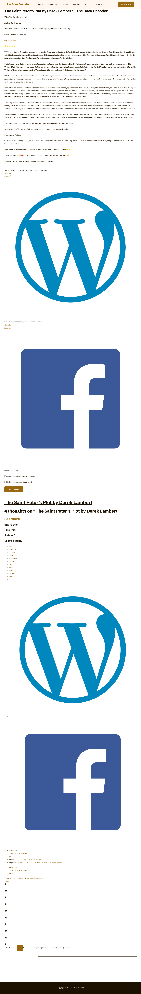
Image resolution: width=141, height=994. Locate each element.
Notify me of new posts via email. (19, 482)
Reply (11, 856)
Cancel (7, 881)
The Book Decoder (18, 4)
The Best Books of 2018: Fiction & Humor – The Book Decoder (41, 862)
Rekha (11, 867)
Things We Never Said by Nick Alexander (20, 878)
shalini (11, 850)
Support (86, 4)
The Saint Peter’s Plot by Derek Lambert (64, 502)
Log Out (8, 173)
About (66, 4)
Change (7, 176)
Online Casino (54, 4)
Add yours (14, 518)
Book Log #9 (41, 878)
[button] (126, 4)
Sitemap (97, 4)
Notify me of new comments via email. (21, 476)
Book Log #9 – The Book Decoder (30, 859)
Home (42, 4)
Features (76, 4)
